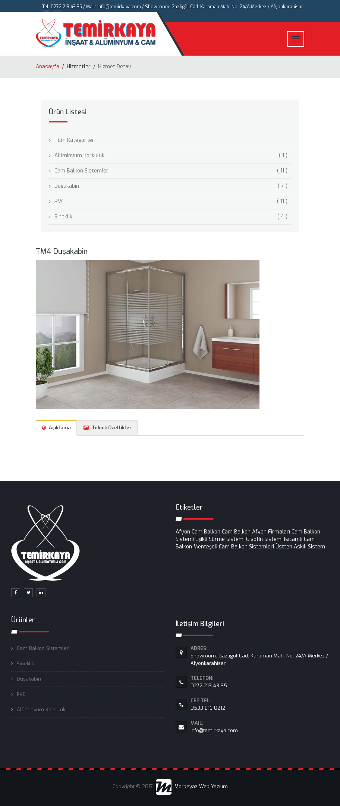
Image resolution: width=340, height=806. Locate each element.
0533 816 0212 (260, 704)
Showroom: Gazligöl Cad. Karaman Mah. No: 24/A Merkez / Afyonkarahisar (260, 655)
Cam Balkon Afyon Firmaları (256, 531)
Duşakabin (29, 679)
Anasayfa (47, 66)
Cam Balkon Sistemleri (43, 648)
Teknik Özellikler (108, 427)
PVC (21, 694)
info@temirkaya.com (260, 726)
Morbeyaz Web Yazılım (192, 786)
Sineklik (25, 663)
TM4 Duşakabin (62, 251)
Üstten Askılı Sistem (300, 546)
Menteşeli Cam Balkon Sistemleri (233, 546)
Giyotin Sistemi (264, 539)
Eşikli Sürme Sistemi (220, 539)
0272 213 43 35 (260, 682)
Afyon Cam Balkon (198, 531)
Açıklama (56, 427)
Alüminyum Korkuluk (41, 709)
